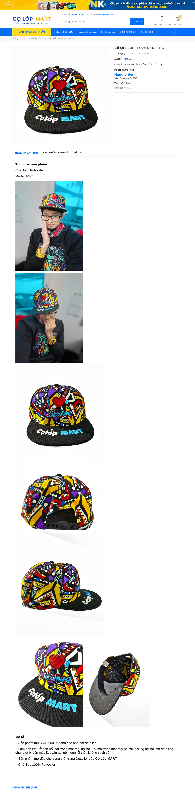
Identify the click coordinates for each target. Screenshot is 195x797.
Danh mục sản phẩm (32, 32)
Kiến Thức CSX (147, 32)
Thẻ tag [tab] (77, 152)
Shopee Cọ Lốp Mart (65, 32)
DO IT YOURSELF (128, 32)
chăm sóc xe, (134, 53)
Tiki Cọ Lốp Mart (108, 32)
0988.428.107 (77, 14)
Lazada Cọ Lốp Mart (88, 32)
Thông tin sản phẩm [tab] (26, 153)
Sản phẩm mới (33, 38)
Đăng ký (167, 24)
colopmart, (146, 53)
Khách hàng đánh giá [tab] (55, 152)
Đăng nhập (157, 24)
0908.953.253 (106, 14)
